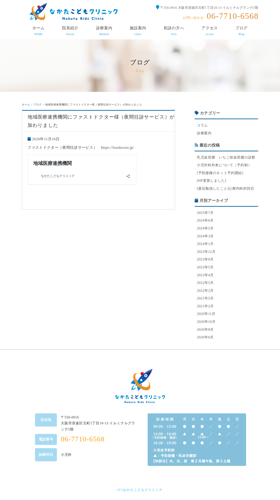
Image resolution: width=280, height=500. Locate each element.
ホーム (26, 104)
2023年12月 (206, 251)
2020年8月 (205, 329)
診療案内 (204, 133)
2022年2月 (205, 290)
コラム (202, 125)
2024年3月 (205, 236)
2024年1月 (205, 244)
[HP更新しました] (211, 180)
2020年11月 (206, 314)
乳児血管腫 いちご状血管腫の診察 (226, 157)
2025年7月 (205, 213)
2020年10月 (206, 321)
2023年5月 (205, 267)
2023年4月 (205, 275)
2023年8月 (205, 259)
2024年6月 (205, 220)
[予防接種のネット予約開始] (220, 173)
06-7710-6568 (233, 16)
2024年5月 (205, 228)
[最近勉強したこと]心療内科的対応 (225, 188)
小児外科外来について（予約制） (224, 165)
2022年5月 (205, 283)
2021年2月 (205, 306)
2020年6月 (205, 337)
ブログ (37, 104)
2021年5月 (205, 298)
